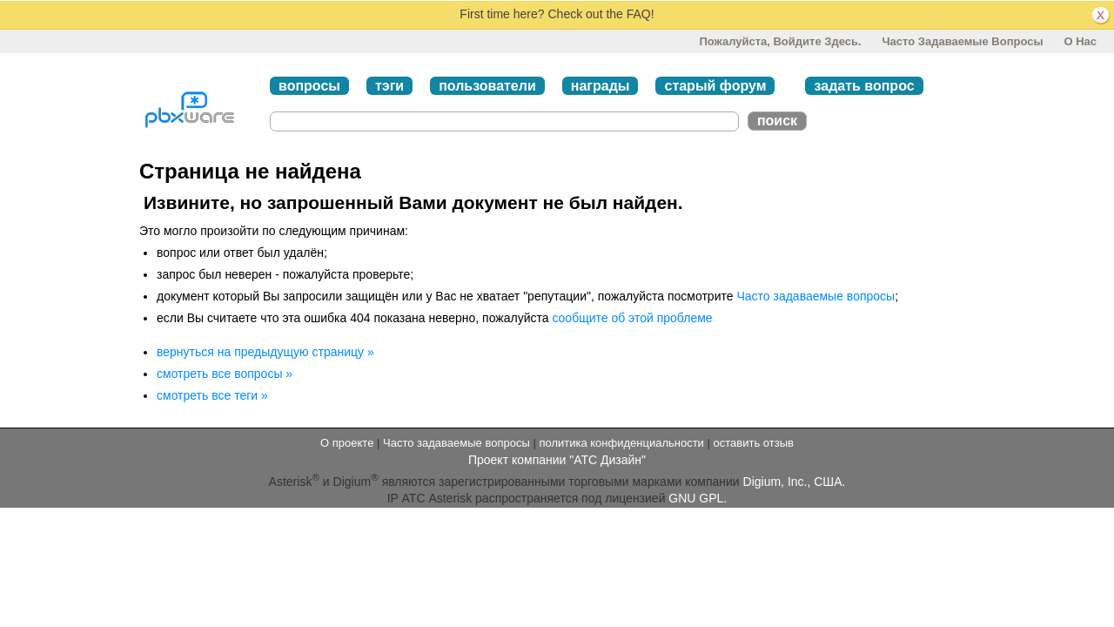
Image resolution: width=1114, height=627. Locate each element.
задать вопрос (864, 85)
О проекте (346, 442)
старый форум (715, 85)
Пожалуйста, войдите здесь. (780, 41)
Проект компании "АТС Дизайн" (557, 460)
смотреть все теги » (212, 395)
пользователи (487, 85)
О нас (1080, 41)
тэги (389, 85)
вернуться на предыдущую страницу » (265, 352)
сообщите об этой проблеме (632, 318)
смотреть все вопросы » (224, 374)
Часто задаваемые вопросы (962, 41)
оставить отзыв (754, 442)
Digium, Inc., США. (794, 482)
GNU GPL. (697, 498)
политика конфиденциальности (621, 442)
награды (600, 85)
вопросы (309, 85)
